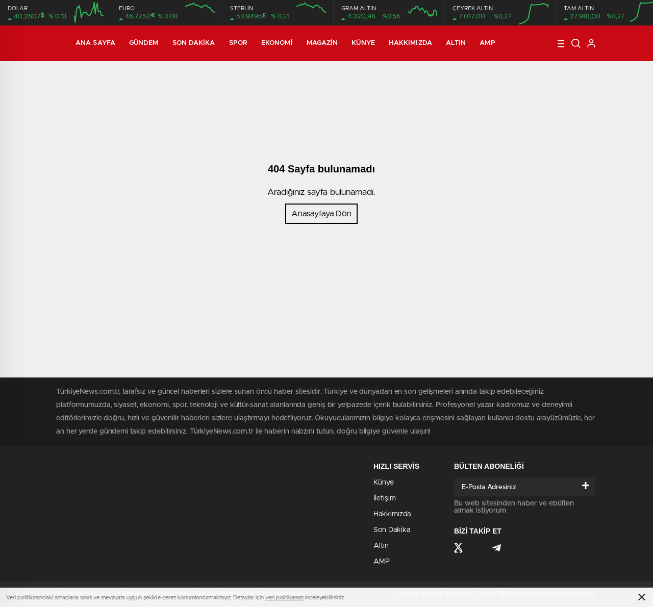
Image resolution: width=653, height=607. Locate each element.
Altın (456, 43)
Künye (363, 43)
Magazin (322, 43)
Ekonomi (277, 43)
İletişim (384, 498)
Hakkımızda (410, 43)
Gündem (144, 43)
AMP (487, 43)
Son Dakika (193, 43)
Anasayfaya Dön (321, 214)
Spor (238, 43)
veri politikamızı (284, 597)
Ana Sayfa (95, 43)
